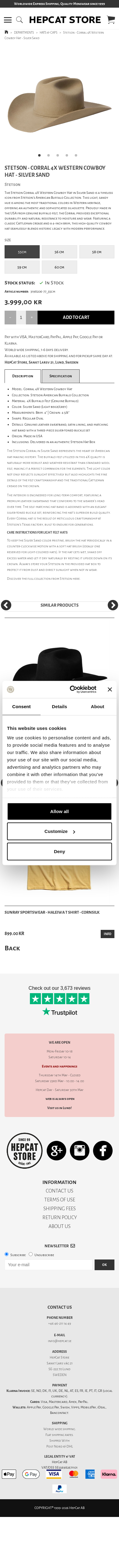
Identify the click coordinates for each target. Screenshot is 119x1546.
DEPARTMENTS (24, 33)
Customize (60, 831)
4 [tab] (69, 157)
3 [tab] (59, 157)
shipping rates (62, 1435)
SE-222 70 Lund (59, 1369)
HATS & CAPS (48, 33)
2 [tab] (50, 157)
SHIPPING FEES (59, 1208)
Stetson (66, 578)
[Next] (113, 605)
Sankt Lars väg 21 (60, 1363)
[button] (8, 20)
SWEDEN (60, 1375)
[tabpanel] (59, 104)
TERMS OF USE (59, 1199)
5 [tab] (78, 157)
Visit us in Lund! (59, 1108)
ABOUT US (59, 1226)
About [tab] (97, 706)
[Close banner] (110, 689)
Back (12, 948)
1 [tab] (41, 157)
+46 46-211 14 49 (59, 1323)
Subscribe (18, 1255)
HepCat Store (59, 1357)
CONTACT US (59, 1191)
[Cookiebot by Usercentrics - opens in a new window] (72, 689)
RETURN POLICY (59, 1217)
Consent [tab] (21, 706)
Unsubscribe (44, 1255)
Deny (59, 851)
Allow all (59, 811)
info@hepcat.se (59, 1341)
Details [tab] (59, 706)
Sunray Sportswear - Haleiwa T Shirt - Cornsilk (52, 912)
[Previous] (6, 605)
